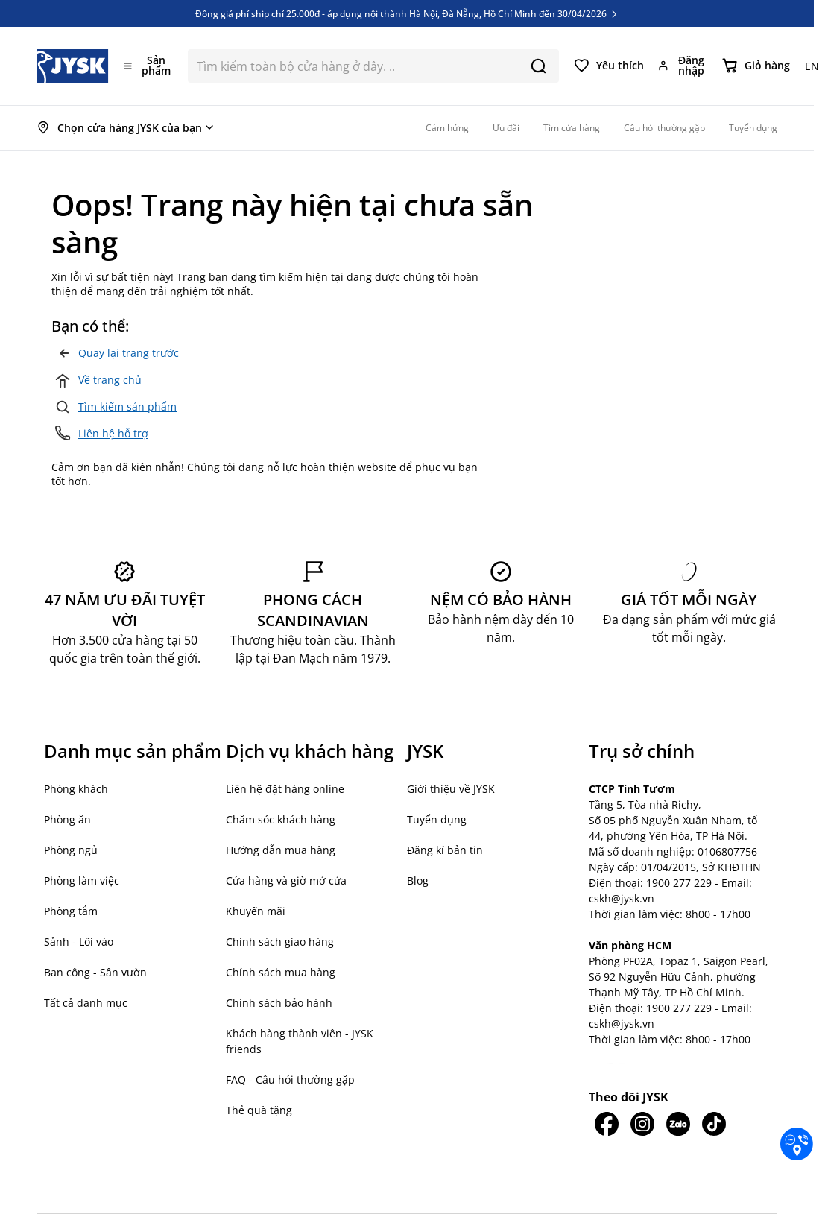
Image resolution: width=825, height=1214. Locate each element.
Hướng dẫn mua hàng (280, 850)
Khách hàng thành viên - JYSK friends (299, 1041)
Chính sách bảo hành (279, 1003)
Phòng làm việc (81, 880)
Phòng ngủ (71, 850)
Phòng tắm (71, 911)
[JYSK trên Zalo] (678, 1124)
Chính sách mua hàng (280, 972)
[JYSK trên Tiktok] (714, 1124)
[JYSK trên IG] (642, 1124)
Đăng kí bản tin (445, 850)
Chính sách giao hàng (280, 942)
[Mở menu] (148, 65)
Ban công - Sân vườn (95, 972)
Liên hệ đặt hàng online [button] (285, 789)
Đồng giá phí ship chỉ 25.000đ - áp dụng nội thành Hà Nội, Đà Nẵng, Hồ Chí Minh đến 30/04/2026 (407, 13)
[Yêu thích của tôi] (609, 65)
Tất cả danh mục (85, 1003)
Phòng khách (76, 789)
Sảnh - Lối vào (78, 942)
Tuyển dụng (437, 819)
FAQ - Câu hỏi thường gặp (290, 1079)
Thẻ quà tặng (259, 1110)
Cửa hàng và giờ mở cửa (286, 880)
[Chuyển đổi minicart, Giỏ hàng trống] (756, 65)
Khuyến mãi (255, 911)
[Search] (538, 66)
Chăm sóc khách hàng (280, 819)
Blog (418, 880)
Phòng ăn (67, 819)
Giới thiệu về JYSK (451, 789)
